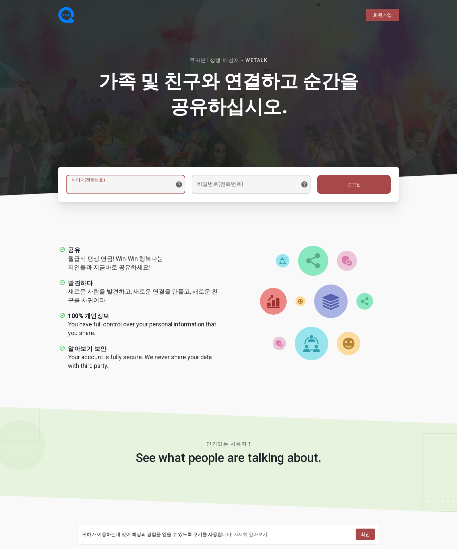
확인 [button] (365, 534)
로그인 (354, 184)
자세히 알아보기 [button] (250, 534)
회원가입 (382, 15)
